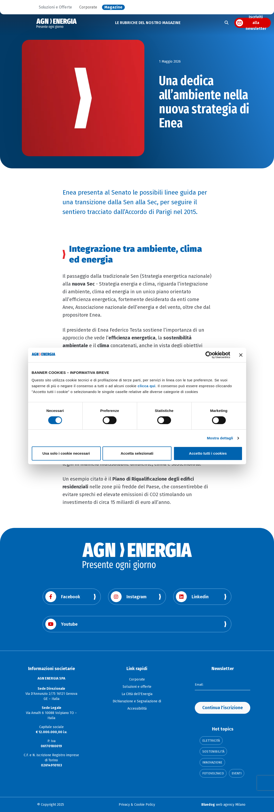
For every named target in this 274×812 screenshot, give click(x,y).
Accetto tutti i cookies (208, 453)
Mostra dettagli (220, 438)
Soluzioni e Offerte (55, 7)
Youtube (61, 624)
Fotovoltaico (213, 773)
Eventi (237, 773)
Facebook (62, 596)
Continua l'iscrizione (222, 707)
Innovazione (212, 762)
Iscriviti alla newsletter (256, 23)
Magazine (113, 7)
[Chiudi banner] (241, 355)
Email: (199, 684)
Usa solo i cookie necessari (66, 453)
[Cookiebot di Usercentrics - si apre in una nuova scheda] (209, 355)
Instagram (129, 596)
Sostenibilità (213, 751)
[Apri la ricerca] (226, 23)
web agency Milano (223, 805)
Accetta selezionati (137, 453)
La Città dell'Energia (137, 694)
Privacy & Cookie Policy (137, 805)
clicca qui (146, 386)
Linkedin (192, 596)
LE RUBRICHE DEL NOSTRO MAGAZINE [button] (147, 22)
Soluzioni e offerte (137, 687)
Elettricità (211, 740)
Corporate (88, 7)
